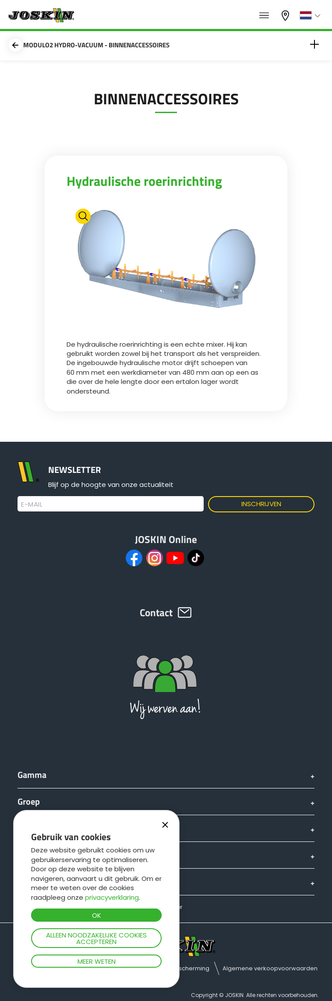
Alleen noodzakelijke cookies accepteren (96, 938)
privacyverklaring (112, 897)
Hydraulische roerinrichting (144, 181)
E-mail (31, 504)
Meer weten (97, 961)
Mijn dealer (286, 15)
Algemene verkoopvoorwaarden (270, 968)
